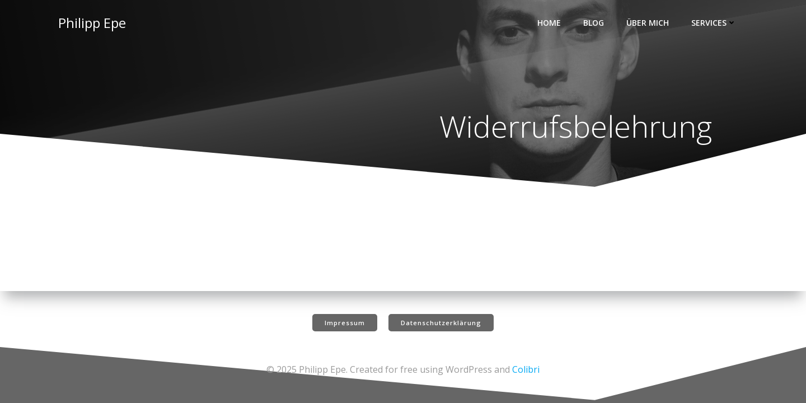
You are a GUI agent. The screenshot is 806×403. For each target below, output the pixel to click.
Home (549, 22)
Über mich (647, 22)
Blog (593, 22)
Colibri (526, 369)
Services (714, 22)
